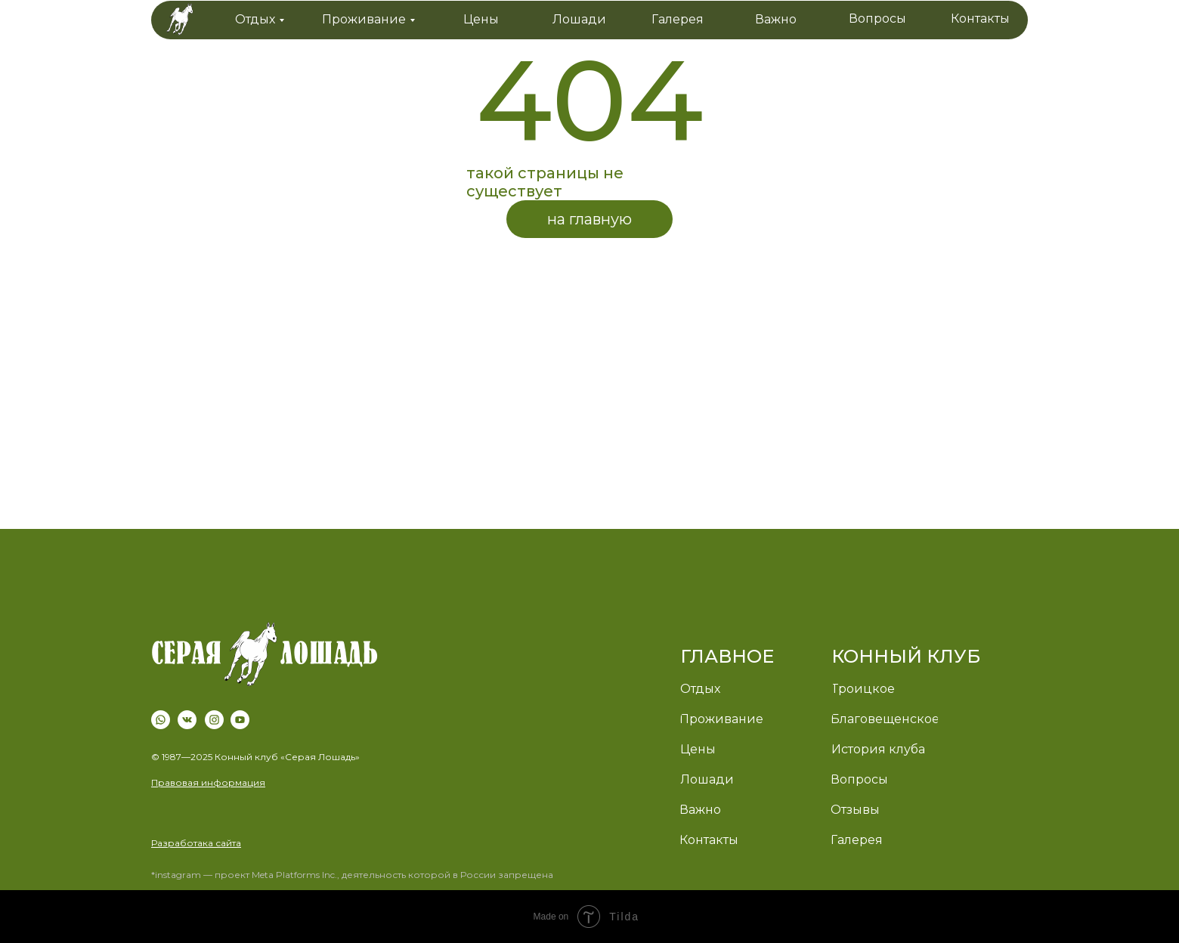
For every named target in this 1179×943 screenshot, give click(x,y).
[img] (264, 657)
